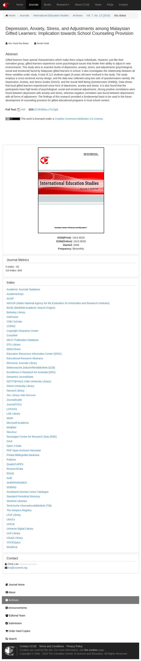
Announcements (15, 607)
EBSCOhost (13, 349)
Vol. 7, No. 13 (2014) (98, 15)
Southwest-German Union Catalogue (28, 491)
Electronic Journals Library (22, 363)
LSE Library (13, 413)
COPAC (11, 326)
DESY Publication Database (23, 340)
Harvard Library (15, 390)
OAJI (9, 441)
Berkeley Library (16, 312)
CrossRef (12, 335)
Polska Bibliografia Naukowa (23, 455)
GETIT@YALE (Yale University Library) (29, 381)
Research (63, 4)
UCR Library (14, 514)
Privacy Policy (74, 646)
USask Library (15, 537)
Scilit (9, 478)
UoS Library (13, 533)
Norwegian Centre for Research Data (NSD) (32, 436)
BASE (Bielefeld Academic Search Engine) (31, 307)
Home (19, 4)
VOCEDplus (13, 542)
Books (47, 4)
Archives (78, 15)
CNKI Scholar (14, 321)
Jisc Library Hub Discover (21, 395)
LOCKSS (12, 409)
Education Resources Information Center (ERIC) (34, 353)
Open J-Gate (14, 445)
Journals (33, 4)
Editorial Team (14, 615)
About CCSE (82, 4)
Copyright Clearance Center (23, 330)
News (98, 4)
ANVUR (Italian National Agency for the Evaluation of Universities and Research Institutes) (58, 303)
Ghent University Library (20, 386)
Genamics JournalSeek (20, 376)
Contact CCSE (28, 646)
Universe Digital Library (20, 528)
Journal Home (14, 584)
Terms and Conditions (51, 646)
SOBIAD (11, 487)
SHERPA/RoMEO (17, 482)
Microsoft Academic (18, 422)
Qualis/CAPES (15, 464)
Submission (13, 623)
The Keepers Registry (19, 510)
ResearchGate (15, 468)
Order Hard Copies (17, 631)
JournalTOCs (14, 404)
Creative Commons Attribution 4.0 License (79, 118)
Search (10, 638)
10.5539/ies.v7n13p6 (46, 109)
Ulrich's (11, 519)
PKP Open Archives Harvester (24, 450)
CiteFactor (13, 316)
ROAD (10, 473)
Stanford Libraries (17, 501)
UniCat (11, 524)
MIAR (10, 418)
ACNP (10, 298)
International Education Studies (51, 15)
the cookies (90, 649)
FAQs (110, 4)
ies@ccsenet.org (17, 567)
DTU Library (13, 344)
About (9, 592)
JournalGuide (14, 399)
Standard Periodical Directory (23, 496)
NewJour (12, 432)
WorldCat (12, 547)
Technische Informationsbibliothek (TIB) (29, 505)
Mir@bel (11, 427)
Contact (123, 4)
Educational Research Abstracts (25, 358)
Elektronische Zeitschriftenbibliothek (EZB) (31, 367)
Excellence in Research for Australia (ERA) (31, 372)
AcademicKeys (15, 293)
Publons (11, 459)
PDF (23, 109)
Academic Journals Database (23, 289)
